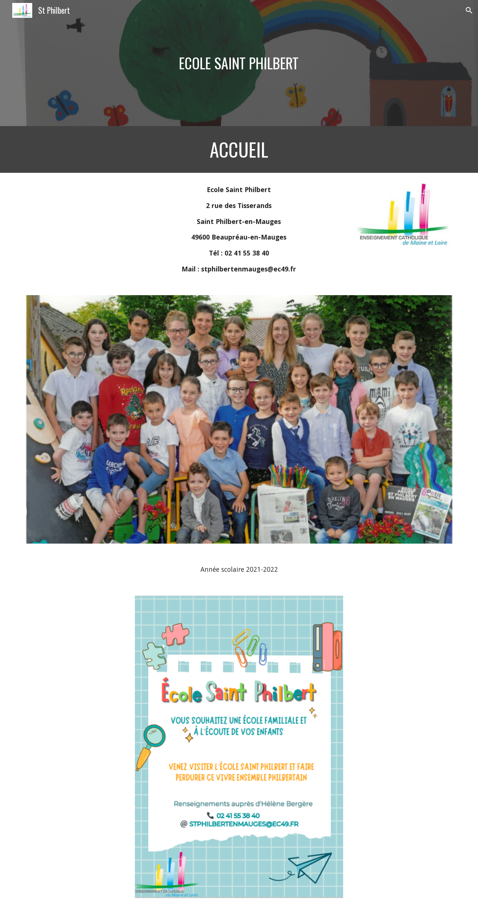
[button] (469, 10)
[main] (239, 63)
